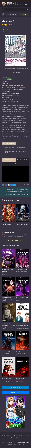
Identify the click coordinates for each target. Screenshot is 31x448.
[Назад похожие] (1, 216)
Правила (11, 442)
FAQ (3, 442)
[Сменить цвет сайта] (3, 14)
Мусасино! (8, 151)
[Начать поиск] (27, 9)
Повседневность (20, 87)
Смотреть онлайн (8, 159)
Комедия (8, 87)
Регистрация (12, 14)
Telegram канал (15, 387)
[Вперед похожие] (29, 216)
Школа (13, 87)
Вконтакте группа (15, 392)
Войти (24, 14)
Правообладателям (23, 442)
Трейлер (15, 164)
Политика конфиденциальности (15, 444)
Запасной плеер (22, 159)
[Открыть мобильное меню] (26, 3)
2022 (6, 81)
